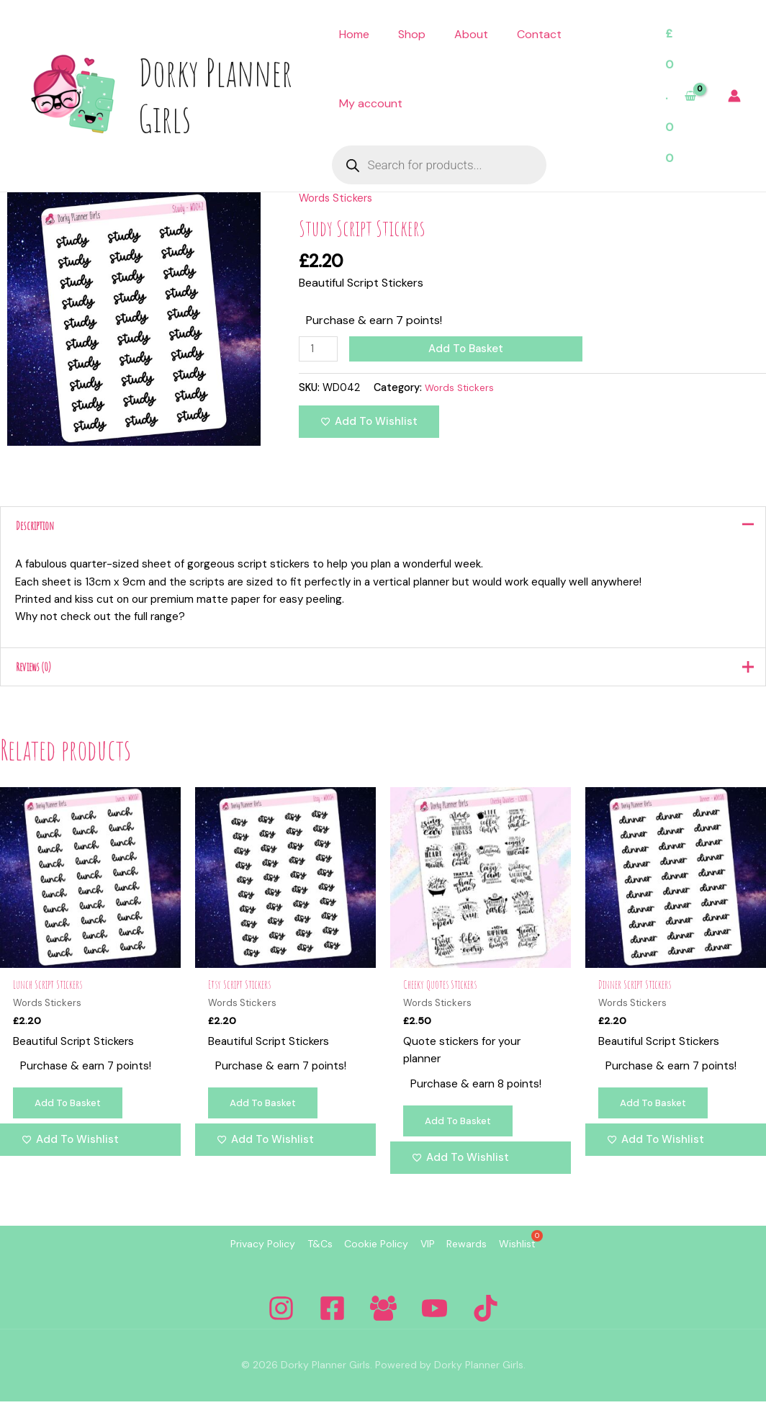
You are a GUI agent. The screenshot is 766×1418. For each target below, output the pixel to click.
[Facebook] (332, 1324)
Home (354, 34)
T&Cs (294, 1261)
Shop (411, 34)
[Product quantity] (320, 349)
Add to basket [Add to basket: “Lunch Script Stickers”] (72, 1119)
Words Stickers (338, 197)
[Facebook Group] (383, 1324)
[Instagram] (281, 1324)
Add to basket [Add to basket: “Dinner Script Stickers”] (658, 1119)
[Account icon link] (734, 95)
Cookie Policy (368, 1261)
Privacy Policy (221, 1261)
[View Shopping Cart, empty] (680, 96)
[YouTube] (434, 1324)
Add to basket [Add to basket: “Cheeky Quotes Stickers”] (462, 1137)
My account (370, 103)
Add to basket (468, 348)
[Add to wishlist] (369, 423)
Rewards (492, 1261)
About (471, 34)
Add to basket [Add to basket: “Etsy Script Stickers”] (267, 1119)
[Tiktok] (485, 1324)
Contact (539, 34)
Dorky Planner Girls (215, 95)
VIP (436, 1261)
